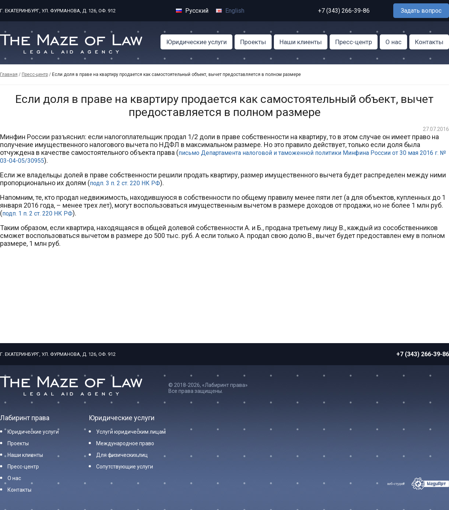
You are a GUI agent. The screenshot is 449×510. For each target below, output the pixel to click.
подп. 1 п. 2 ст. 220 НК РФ (37, 213)
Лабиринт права (24, 418)
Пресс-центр (353, 42)
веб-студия (395, 484)
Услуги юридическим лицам (131, 432)
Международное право (125, 443)
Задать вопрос (421, 10)
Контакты (429, 42)
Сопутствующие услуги (124, 467)
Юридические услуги (196, 42)
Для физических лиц (122, 455)
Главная (9, 74)
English (230, 10)
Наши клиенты (301, 42)
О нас (393, 42)
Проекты (253, 42)
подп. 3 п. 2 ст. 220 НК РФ (125, 183)
